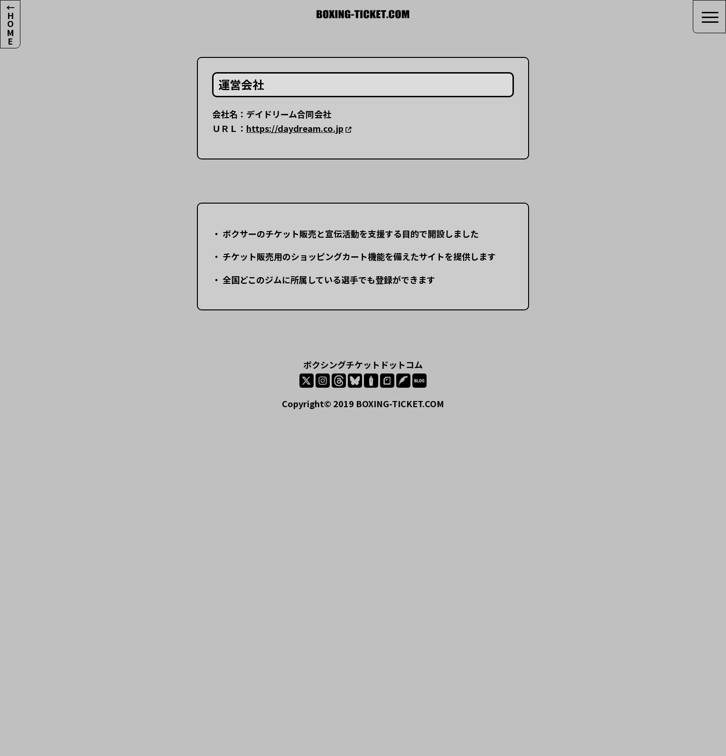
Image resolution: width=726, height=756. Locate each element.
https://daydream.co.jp (295, 128)
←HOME (10, 24)
